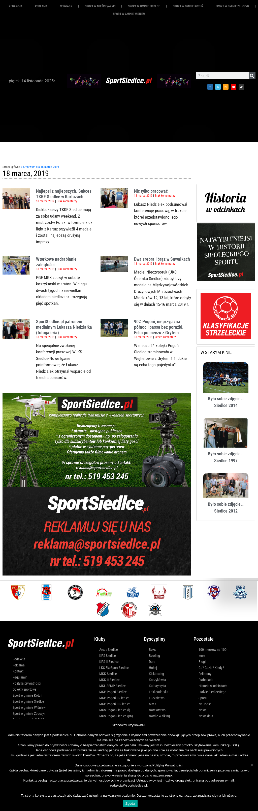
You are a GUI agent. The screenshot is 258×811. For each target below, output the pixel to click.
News (202, 710)
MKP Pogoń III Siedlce (115, 704)
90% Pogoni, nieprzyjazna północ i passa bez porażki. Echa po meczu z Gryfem (158, 327)
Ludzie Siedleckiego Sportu (212, 695)
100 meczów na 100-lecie (213, 653)
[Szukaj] (252, 75)
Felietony (205, 674)
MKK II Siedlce (109, 680)
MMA (152, 704)
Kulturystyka (157, 686)
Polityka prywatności (27, 683)
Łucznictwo (157, 698)
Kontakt (18, 671)
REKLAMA (41, 6)
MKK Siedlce (108, 674)
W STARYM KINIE (216, 352)
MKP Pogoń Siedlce (113, 692)
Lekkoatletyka (158, 692)
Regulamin (20, 677)
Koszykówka (157, 680)
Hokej (153, 668)
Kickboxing (156, 674)
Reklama (19, 665)
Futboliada (206, 680)
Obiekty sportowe (25, 689)
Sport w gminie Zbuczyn (232, 6)
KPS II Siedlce (109, 662)
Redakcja (15, 6)
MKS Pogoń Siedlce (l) (114, 710)
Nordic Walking (159, 716)
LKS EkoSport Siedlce (114, 668)
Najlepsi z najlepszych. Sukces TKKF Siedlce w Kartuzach (63, 193)
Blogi (202, 662)
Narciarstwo (157, 710)
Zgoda (130, 803)
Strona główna (11, 167)
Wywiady (66, 6)
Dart (152, 662)
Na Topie (205, 704)
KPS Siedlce (107, 656)
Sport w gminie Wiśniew (129, 14)
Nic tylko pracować (151, 191)
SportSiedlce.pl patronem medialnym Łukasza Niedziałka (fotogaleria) (64, 327)
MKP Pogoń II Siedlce (114, 698)
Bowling (154, 656)
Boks (152, 650)
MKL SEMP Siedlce (112, 686)
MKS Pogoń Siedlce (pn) (116, 716)
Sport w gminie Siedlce (144, 6)
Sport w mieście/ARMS (100, 6)
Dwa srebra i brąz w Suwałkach (162, 259)
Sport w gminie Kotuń (188, 6)
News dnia (206, 716)
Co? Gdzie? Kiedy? (211, 668)
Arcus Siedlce (108, 650)
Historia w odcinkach (213, 686)
